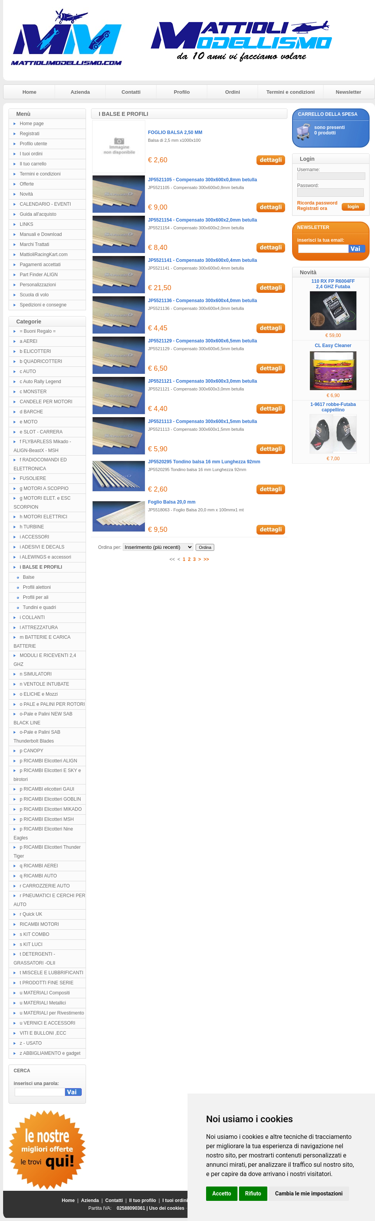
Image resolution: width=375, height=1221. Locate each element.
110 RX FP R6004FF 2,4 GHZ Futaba (333, 284)
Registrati (30, 133)
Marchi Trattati (34, 244)
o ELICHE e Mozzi (39, 694)
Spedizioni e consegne (43, 305)
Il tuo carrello (33, 164)
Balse (28, 577)
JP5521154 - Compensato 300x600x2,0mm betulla (202, 220)
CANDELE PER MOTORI (46, 401)
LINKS (26, 224)
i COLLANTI (32, 617)
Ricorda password (317, 203)
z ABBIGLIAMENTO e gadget (50, 1053)
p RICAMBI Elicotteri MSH (47, 819)
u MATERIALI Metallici (43, 1003)
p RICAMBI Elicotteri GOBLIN (50, 799)
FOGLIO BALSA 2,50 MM (175, 132)
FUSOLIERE (33, 478)
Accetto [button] (221, 1193)
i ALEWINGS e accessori (45, 557)
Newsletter (348, 92)
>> (206, 559)
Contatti (131, 92)
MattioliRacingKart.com (43, 254)
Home (29, 92)
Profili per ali (35, 597)
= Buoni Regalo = (38, 331)
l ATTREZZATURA (39, 627)
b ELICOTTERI (35, 351)
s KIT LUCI (31, 944)
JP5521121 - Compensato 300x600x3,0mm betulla (202, 381)
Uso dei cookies (166, 1208)
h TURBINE (32, 527)
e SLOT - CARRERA (41, 432)
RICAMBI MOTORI (39, 924)
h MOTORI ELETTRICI (43, 516)
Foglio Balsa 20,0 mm (172, 502)
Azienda (80, 92)
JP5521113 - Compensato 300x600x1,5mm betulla (202, 421)
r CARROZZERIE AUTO (45, 886)
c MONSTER (33, 391)
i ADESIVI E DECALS (42, 547)
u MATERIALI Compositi (45, 993)
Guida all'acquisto (38, 214)
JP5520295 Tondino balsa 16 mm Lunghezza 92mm (204, 461)
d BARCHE (31, 411)
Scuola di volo (34, 295)
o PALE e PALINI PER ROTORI (52, 704)
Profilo (182, 92)
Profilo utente (33, 143)
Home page (32, 123)
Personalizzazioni (38, 284)
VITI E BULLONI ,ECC (43, 1033)
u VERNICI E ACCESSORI (47, 1023)
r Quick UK (31, 914)
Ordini (232, 92)
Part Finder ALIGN (39, 274)
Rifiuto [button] (253, 1193)
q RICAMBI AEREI (39, 865)
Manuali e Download (41, 234)
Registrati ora (312, 208)
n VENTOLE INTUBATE (44, 684)
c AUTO (28, 371)
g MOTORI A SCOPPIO (44, 488)
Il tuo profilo (142, 1200)
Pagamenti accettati (40, 264)
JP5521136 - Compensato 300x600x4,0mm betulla (202, 300)
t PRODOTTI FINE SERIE (47, 982)
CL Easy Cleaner (333, 345)
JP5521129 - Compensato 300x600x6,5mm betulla (202, 341)
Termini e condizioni (291, 92)
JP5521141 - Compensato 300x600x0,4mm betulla (202, 260)
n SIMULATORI (36, 674)
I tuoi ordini (31, 153)
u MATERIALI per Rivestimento (52, 1013)
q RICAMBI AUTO (38, 876)
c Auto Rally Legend (40, 381)
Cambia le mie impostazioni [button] (308, 1193)
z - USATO (31, 1043)
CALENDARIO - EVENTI (45, 204)
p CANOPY (31, 750)
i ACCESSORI (34, 537)
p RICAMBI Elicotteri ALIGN (48, 761)
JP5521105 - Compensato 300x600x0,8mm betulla (202, 179)
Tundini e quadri (39, 607)
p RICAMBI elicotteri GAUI (47, 789)
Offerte (27, 184)
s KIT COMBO (34, 934)
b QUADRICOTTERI (41, 361)
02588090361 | (133, 1208)
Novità (26, 194)
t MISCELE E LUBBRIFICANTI (51, 972)
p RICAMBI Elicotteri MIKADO (51, 809)
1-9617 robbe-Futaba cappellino (333, 407)
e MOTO (29, 422)
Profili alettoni (37, 587)
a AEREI (28, 341)
